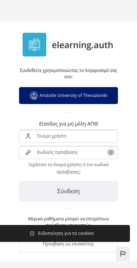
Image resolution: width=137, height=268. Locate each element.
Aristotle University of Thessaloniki (68, 95)
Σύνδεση (68, 191)
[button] (123, 254)
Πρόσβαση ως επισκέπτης (68, 244)
